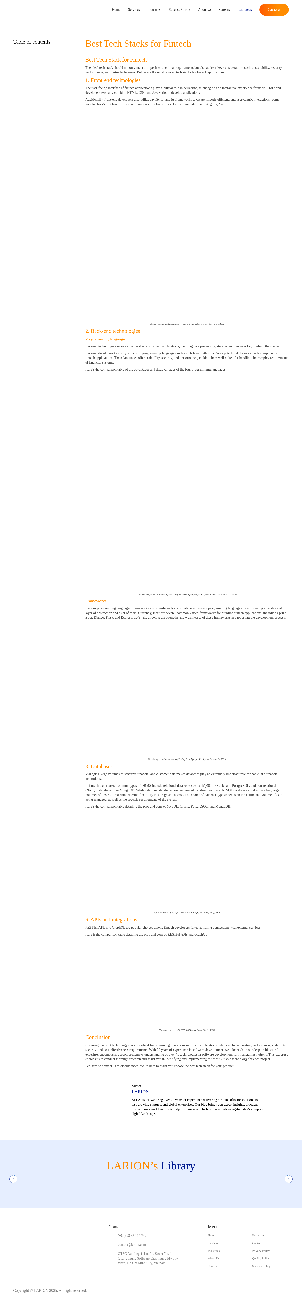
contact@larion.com (132, 1245)
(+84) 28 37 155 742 (132, 1236)
